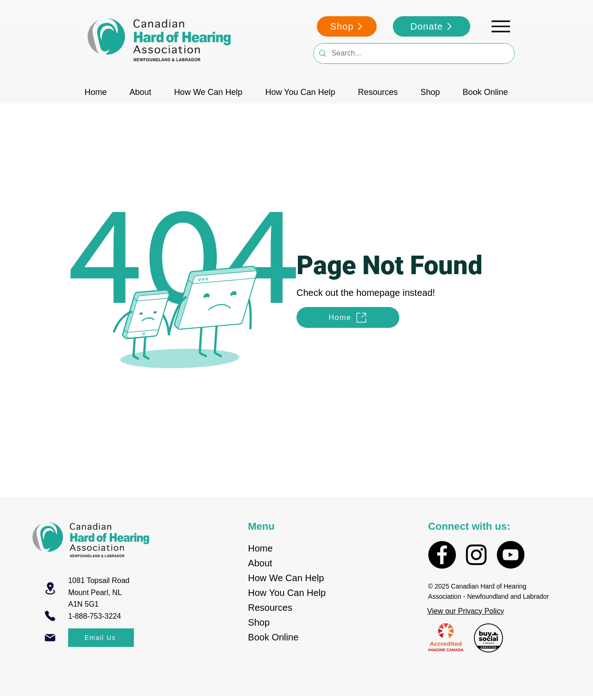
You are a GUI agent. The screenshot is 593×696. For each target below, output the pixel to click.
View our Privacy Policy (465, 611)
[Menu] (500, 26)
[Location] (50, 588)
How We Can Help (286, 578)
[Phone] (50, 616)
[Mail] (50, 638)
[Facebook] (442, 555)
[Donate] (431, 26)
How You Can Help (287, 593)
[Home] (347, 317)
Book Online (273, 637)
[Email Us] (101, 637)
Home (260, 548)
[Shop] (347, 26)
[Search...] (413, 53)
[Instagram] (476, 555)
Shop (259, 622)
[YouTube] (510, 555)
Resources (270, 607)
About (260, 563)
